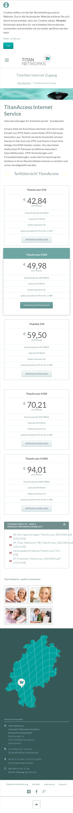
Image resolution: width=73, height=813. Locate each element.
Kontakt (36, 784)
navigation (7, 60)
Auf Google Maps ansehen (21, 763)
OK (8, 45)
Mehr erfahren (11, 38)
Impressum (49, 784)
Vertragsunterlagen (36, 240)
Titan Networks (24, 83)
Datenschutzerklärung (17, 784)
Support (63, 784)
